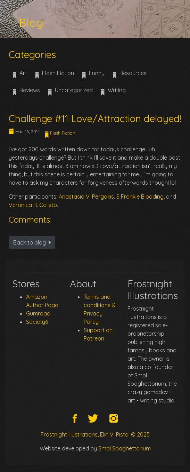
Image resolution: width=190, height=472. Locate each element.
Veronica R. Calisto (33, 204)
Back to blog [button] (32, 242)
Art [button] (20, 75)
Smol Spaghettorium (124, 448)
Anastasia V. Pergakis (86, 196)
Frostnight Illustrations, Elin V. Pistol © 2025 (95, 434)
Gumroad (38, 313)
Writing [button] (113, 92)
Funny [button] (93, 75)
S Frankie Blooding (140, 196)
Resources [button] (130, 75)
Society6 (37, 321)
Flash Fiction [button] (54, 75)
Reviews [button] (26, 92)
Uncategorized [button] (70, 92)
